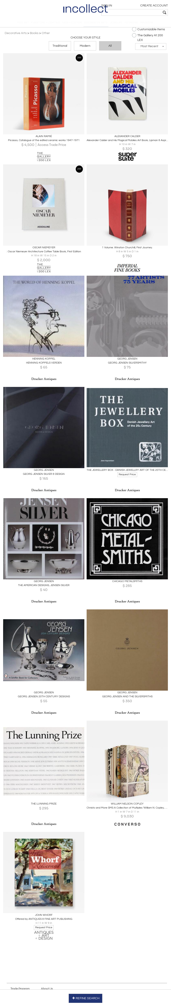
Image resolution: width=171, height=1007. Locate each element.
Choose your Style (85, 38)
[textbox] (136, 12)
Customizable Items (147, 30)
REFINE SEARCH (85, 997)
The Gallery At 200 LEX (146, 38)
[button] (150, 47)
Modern (85, 47)
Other (46, 34)
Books (35, 34)
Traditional (60, 47)
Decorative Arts (16, 34)
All (110, 47)
